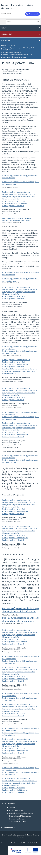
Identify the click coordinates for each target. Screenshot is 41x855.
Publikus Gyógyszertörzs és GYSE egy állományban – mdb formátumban (20, 610)
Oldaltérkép (14, 843)
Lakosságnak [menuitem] (6, 34)
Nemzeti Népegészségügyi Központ (21, 813)
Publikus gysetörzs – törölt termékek (15, 364)
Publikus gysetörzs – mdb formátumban (16, 192)
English (9, 14)
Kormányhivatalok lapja (17, 819)
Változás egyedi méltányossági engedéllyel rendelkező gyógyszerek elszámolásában (17, 219)
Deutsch (3, 14)
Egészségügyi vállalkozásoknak (12, 52)
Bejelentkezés (34, 14)
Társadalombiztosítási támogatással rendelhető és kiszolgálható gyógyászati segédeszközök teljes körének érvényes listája (19, 196)
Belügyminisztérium (16, 810)
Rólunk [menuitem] (4, 28)
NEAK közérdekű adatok (17, 822)
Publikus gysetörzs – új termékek (13, 201)
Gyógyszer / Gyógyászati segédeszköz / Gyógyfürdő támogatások (18, 49)
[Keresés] (38, 22)
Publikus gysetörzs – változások (13, 206)
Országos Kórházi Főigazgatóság (20, 816)
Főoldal (3, 45)
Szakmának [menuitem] (5, 40)
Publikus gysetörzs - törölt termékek (15, 203)
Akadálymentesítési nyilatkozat (30, 843)
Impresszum (5, 843)
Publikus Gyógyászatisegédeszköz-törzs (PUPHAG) (18, 55)
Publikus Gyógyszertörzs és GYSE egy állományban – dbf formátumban (20, 619)
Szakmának (11, 45)
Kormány (12, 807)
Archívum (6, 57)
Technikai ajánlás (8, 827)
